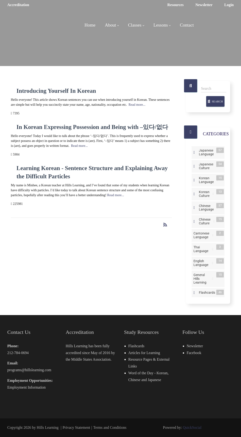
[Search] (213, 88)
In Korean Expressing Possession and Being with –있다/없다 (92, 127)
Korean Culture (205, 193)
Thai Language (202, 248)
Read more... (137, 104)
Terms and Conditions (109, 427)
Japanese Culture (207, 165)
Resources (175, 5)
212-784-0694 (18, 353)
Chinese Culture (205, 221)
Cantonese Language (202, 235)
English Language (202, 262)
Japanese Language (207, 152)
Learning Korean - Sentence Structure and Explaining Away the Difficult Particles (92, 172)
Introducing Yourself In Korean (56, 91)
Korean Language (207, 179)
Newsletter (204, 5)
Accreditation (18, 5)
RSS (213, 193)
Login (229, 5)
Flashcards (208, 292)
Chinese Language (207, 207)
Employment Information (26, 387)
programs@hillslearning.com (29, 370)
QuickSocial (192, 427)
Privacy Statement (76, 427)
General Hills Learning (202, 278)
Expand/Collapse (194, 152)
